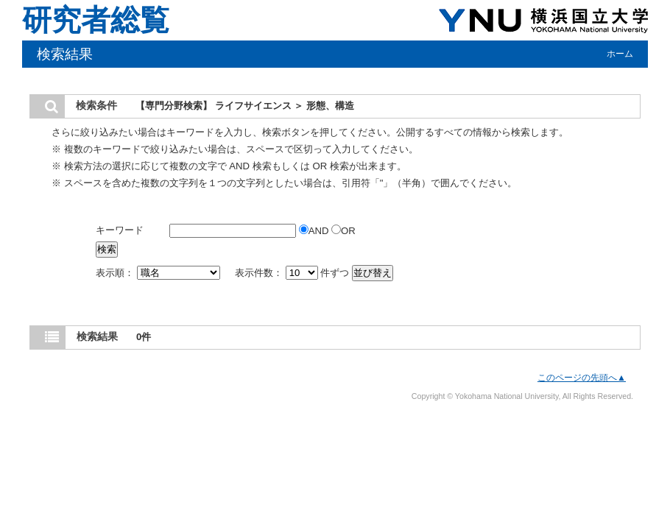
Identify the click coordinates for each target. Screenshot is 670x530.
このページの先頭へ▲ (581, 377)
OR (343, 230)
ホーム (620, 54)
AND (315, 230)
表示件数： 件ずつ (293, 272)
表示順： (159, 272)
